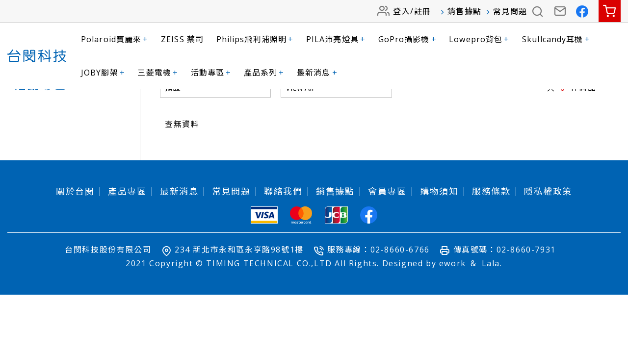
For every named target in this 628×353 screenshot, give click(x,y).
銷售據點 (464, 11)
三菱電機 (157, 72)
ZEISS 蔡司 (182, 39)
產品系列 (264, 72)
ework (452, 316)
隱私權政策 (548, 244)
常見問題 (510, 11)
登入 (401, 11)
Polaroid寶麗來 (114, 39)
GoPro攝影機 (407, 39)
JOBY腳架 (103, 72)
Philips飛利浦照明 (255, 39)
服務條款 (491, 244)
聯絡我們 (283, 244)
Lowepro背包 (479, 39)
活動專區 (211, 72)
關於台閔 (75, 244)
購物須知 (439, 244)
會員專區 (387, 244)
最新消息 (317, 72)
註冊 (422, 11)
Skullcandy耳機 (556, 39)
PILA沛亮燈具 (336, 39)
